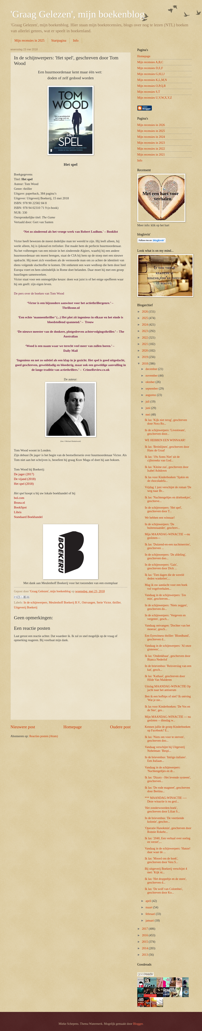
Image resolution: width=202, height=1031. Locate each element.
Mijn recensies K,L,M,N (152, 80)
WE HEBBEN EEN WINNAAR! (165, 440)
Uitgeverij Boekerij (25, 607)
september (152, 388)
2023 (145, 331)
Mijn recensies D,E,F (150, 68)
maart (149, 907)
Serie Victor (104, 602)
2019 (145, 357)
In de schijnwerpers (35, 602)
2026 (145, 311)
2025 (145, 318)
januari (150, 920)
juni (148, 408)
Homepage (72, 726)
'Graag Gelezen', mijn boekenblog (78, 14)
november (152, 375)
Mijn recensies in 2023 (151, 142)
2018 (145, 363)
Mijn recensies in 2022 (151, 148)
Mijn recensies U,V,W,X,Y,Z (154, 97)
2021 (145, 344)
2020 (145, 350)
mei (148, 414)
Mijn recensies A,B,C (150, 62)
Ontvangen (88, 602)
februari (151, 914)
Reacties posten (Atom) (43, 736)
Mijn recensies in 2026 (151, 125)
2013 (145, 954)
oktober (151, 382)
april (149, 901)
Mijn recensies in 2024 (151, 136)
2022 (145, 337)
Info (75, 40)
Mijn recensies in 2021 (151, 154)
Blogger (138, 1023)
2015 (145, 941)
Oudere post (120, 726)
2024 (145, 324)
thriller (116, 602)
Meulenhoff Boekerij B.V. (64, 602)
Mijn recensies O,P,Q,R (151, 85)
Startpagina (58, 40)
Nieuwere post (23, 726)
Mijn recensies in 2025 (29, 40)
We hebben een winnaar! (160, 517)
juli (148, 401)
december (152, 369)
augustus (151, 395)
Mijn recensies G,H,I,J (151, 74)
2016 (145, 935)
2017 (145, 928)
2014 (145, 948)
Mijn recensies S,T (148, 91)
